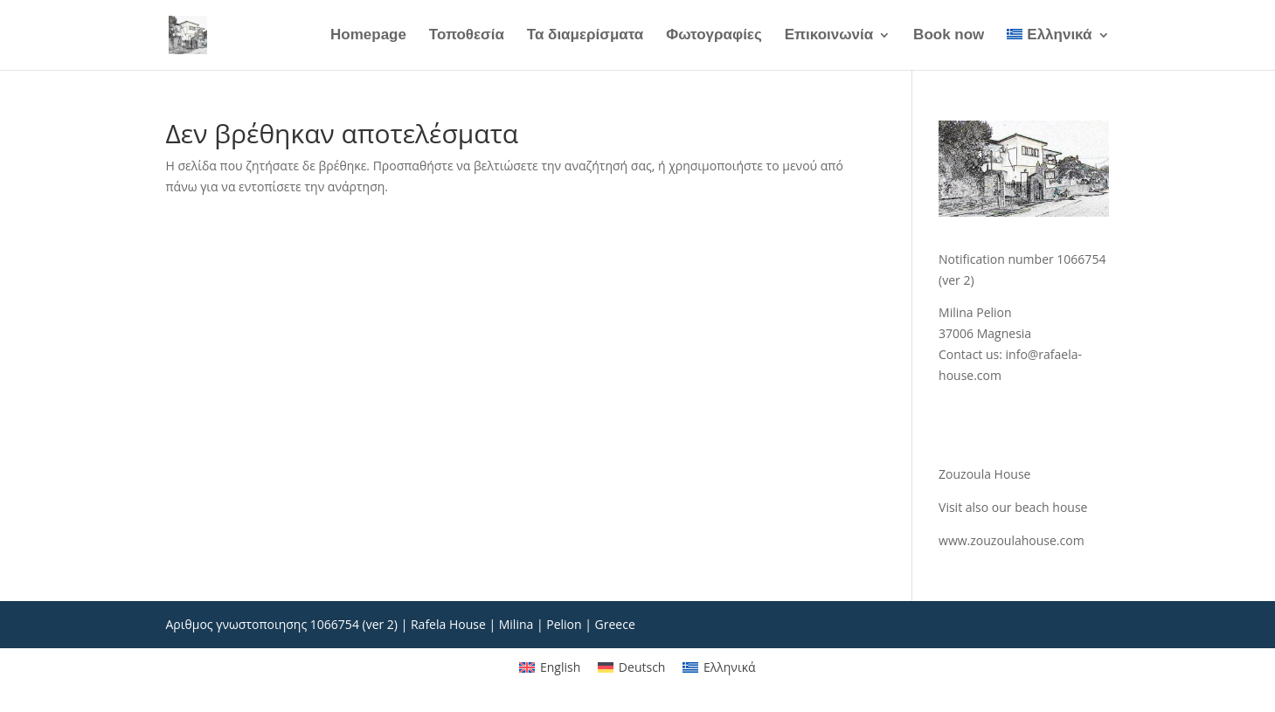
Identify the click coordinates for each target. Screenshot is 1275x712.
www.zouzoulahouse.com (1011, 540)
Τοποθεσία (466, 36)
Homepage (368, 36)
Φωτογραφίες (714, 36)
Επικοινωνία (829, 36)
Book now (948, 36)
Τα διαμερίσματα (585, 36)
